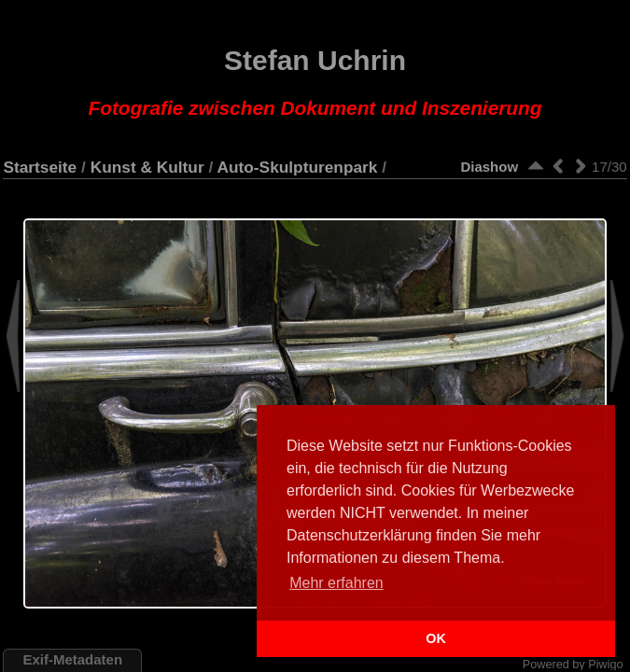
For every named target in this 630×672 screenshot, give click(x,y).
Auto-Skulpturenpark (297, 167)
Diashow (489, 167)
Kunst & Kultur (147, 167)
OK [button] (436, 638)
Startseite (40, 167)
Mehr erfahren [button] (336, 583)
